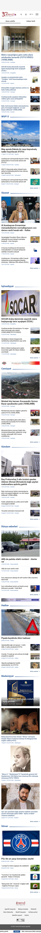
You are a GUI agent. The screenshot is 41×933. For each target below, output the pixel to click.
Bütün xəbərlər (34, 188)
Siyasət (5, 192)
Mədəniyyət (7, 676)
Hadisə (5, 605)
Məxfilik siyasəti (17, 915)
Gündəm (5, 446)
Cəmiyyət (6, 368)
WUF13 (5, 116)
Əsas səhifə (10, 21)
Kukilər (27, 915)
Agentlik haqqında (10, 909)
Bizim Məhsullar (8, 912)
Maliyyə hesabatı (23, 909)
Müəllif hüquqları (21, 912)
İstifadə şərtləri (33, 912)
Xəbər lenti (30, 21)
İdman (4, 826)
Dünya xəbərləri (9, 526)
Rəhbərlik (33, 909)
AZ (31, 14)
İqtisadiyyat (7, 286)
